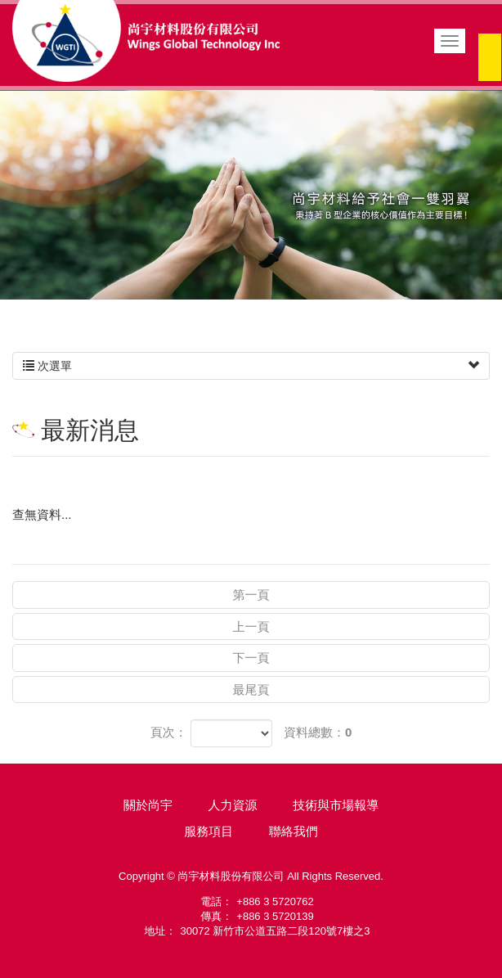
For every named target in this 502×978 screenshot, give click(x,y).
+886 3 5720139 (274, 916)
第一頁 (251, 595)
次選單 (251, 366)
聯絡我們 (293, 831)
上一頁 (251, 626)
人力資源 (233, 805)
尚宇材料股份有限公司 (146, 41)
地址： (161, 931)
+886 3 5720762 (274, 901)
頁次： (168, 732)
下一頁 (251, 658)
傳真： (216, 916)
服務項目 (208, 831)
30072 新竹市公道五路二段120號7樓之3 (275, 931)
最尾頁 (251, 689)
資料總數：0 (318, 732)
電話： (216, 901)
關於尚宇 (148, 805)
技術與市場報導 (336, 805)
